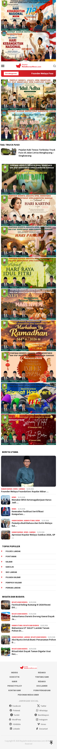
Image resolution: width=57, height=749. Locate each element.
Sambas (22, 489)
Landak (27, 637)
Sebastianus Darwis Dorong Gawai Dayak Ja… (33, 617)
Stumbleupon (41, 715)
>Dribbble (15, 724)
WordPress (15, 719)
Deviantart (42, 729)
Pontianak (11, 556)
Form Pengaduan (41, 690)
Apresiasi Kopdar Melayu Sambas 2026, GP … (33, 536)
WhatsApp (42, 710)
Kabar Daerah (6, 489)
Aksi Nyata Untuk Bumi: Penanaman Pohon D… (34, 641)
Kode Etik (14, 677)
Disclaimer (41, 686)
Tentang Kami (42, 677)
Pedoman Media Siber (28, 695)
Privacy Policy (14, 686)
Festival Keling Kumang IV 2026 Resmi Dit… (31, 606)
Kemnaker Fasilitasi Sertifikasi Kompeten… (27, 513)
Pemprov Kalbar (14, 582)
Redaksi (42, 672)
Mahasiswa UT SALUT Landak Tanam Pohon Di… (30, 629)
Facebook (15, 706)
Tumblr (14, 715)
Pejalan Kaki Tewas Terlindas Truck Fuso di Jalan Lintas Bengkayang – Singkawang (37, 152)
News (15, 489)
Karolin (10, 567)
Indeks (14, 672)
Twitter (41, 706)
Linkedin (15, 729)
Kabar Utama (29, 520)
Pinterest (14, 710)
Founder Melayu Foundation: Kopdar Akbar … (24, 491)
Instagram (42, 719)
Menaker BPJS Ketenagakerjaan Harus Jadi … (31, 501)
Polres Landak (13, 551)
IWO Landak (11, 572)
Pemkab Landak (13, 587)
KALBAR (9, 561)
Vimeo (41, 724)
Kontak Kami (14, 690)
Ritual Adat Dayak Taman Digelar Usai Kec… (31, 652)
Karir (14, 681)
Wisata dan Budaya (19, 602)
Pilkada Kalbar (13, 577)
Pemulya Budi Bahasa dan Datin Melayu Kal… (32, 524)
